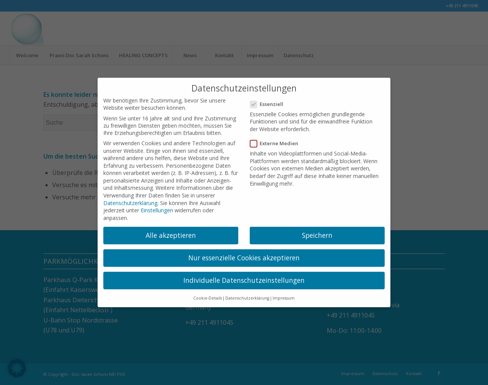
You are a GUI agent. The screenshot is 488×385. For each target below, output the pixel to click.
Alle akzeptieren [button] (171, 230)
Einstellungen (157, 205)
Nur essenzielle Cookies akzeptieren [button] (244, 253)
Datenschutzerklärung (130, 198)
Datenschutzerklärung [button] (247, 293)
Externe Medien (277, 138)
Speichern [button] (317, 230)
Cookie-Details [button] (207, 293)
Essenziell (270, 99)
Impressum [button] (284, 293)
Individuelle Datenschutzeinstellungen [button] (244, 275)
